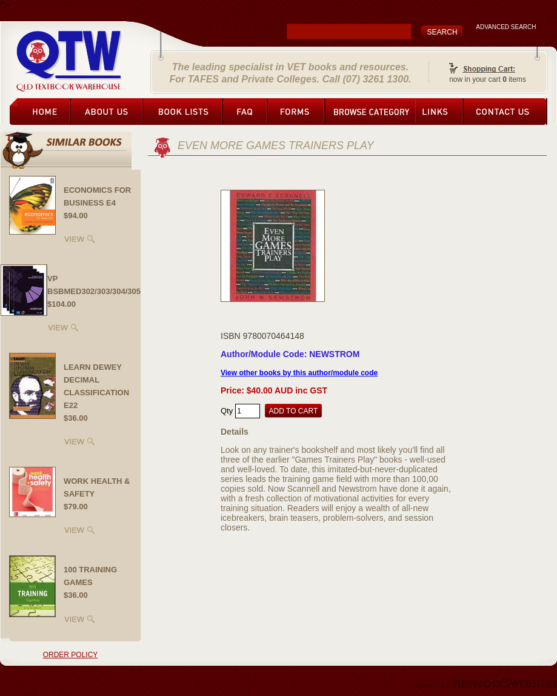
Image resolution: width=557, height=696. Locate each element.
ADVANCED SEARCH (506, 27)
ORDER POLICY (70, 655)
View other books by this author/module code (299, 373)
